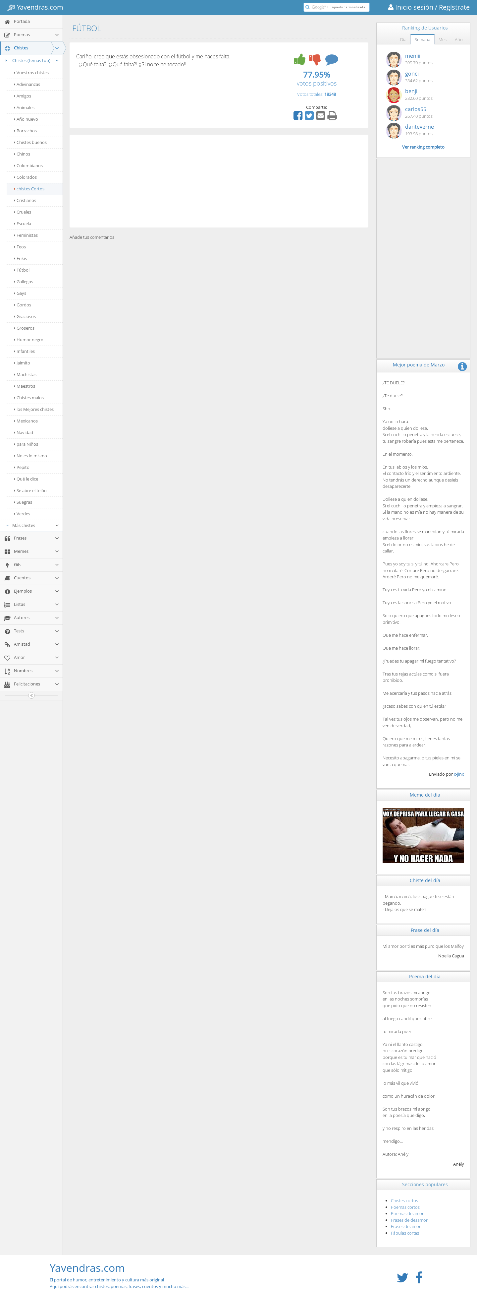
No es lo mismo (30, 456)
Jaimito (22, 363)
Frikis (20, 258)
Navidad (23, 432)
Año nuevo (26, 119)
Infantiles (24, 351)
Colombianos (28, 165)
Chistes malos (29, 398)
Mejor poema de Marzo (419, 364)
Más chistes (35, 525)
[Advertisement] (219, 181)
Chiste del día (425, 880)
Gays (20, 293)
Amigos (22, 96)
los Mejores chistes (34, 409)
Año (459, 39)
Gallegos (23, 282)
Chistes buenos (30, 142)
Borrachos (25, 131)
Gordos (22, 305)
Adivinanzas (27, 84)
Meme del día (425, 795)
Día (403, 39)
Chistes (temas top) (31, 60)
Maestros (24, 386)
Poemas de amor (407, 1213)
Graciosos (25, 316)
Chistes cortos (404, 1200)
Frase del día (425, 930)
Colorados (25, 177)
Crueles (22, 212)
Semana (422, 39)
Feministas (26, 235)
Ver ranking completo (423, 147)
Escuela (22, 223)
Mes (443, 39)
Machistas (25, 374)
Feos (20, 247)
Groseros (24, 328)
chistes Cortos (29, 189)
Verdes (22, 514)
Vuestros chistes (31, 73)
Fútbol (21, 270)
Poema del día (425, 976)
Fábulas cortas (405, 1233)
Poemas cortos (405, 1207)
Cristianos (25, 200)
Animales (24, 107)
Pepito (21, 467)
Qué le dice (26, 479)
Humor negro (28, 340)
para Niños (26, 444)
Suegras (23, 502)
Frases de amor (406, 1226)
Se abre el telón (30, 490)
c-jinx (459, 774)
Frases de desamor (409, 1220)
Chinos (22, 154)
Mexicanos (26, 421)
